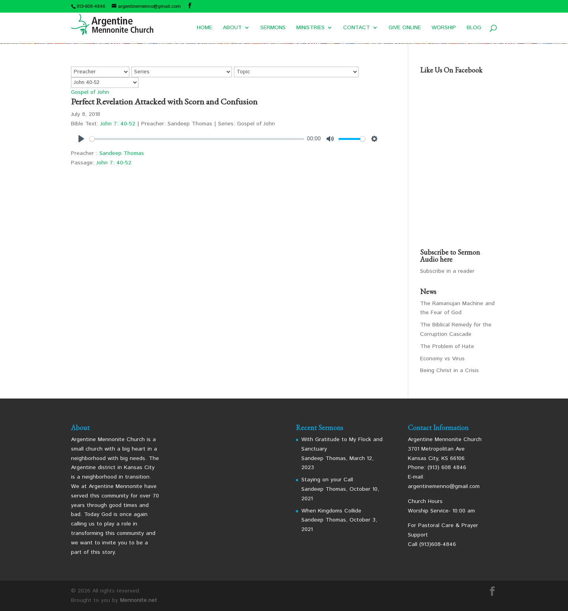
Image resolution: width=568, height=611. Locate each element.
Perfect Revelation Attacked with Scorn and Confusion (164, 101)
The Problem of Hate (447, 346)
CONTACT (356, 28)
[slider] (197, 139)
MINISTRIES (310, 28)
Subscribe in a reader (447, 271)
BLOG (474, 28)
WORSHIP (444, 28)
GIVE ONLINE (405, 28)
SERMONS (273, 28)
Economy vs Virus (442, 359)
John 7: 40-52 (117, 124)
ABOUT (232, 28)
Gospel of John (90, 92)
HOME (204, 28)
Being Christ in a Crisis (449, 370)
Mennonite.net (138, 600)
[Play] (81, 138)
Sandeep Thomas (121, 153)
